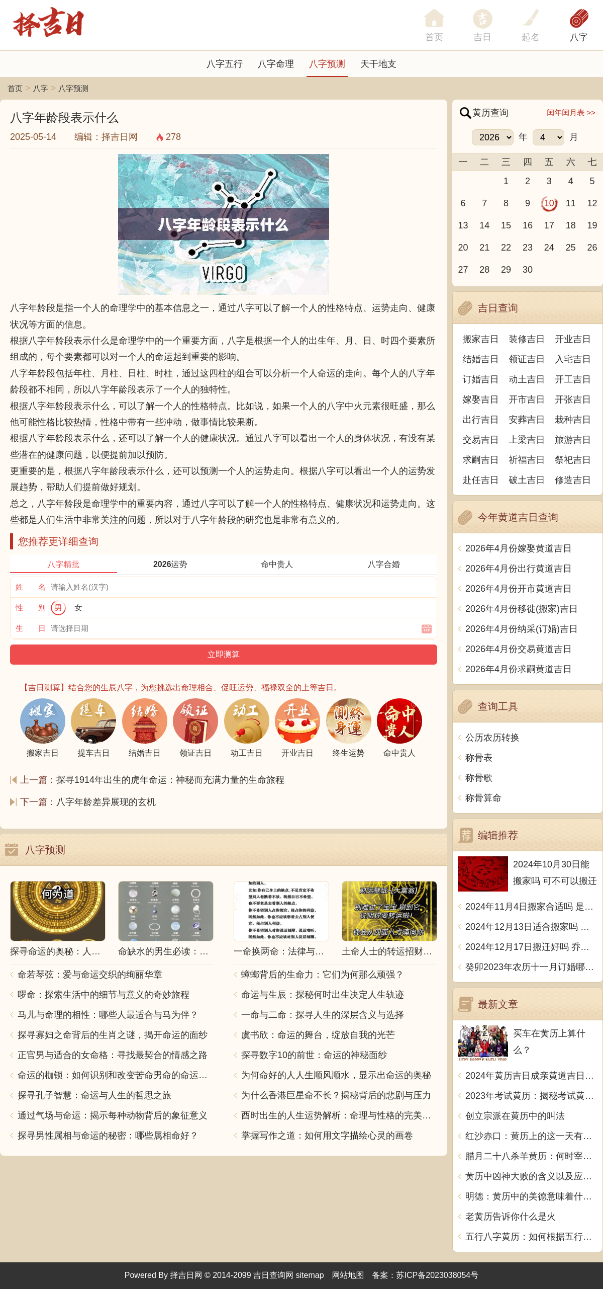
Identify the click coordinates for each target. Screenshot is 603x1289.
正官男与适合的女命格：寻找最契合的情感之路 (113, 1055)
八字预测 (327, 64)
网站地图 (348, 1275)
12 (592, 203)
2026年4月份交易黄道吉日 (518, 649)
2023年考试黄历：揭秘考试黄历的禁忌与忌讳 (531, 1096)
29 (506, 270)
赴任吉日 (481, 480)
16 (528, 225)
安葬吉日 (527, 420)
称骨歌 (478, 778)
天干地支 (378, 64)
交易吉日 (481, 440)
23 (528, 248)
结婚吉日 (481, 359)
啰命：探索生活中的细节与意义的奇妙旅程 (103, 995)
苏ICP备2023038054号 (437, 1275)
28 (484, 270)
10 (549, 203)
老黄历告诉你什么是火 (510, 1217)
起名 (531, 37)
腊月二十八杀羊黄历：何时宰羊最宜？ (531, 1156)
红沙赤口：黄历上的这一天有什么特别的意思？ (531, 1136)
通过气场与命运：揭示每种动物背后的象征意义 (113, 1115)
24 (549, 248)
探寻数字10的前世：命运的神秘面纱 (314, 1055)
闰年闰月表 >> (571, 112)
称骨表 (478, 758)
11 (571, 203)
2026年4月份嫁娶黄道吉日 (518, 548)
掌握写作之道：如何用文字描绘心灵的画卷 (327, 1136)
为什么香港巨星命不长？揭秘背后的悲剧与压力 (336, 1095)
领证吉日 (527, 359)
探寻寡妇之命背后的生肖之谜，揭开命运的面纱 (113, 1035)
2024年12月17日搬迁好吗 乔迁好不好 (531, 947)
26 (592, 248)
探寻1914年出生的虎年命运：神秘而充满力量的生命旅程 (170, 780)
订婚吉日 (481, 379)
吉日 (482, 37)
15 (506, 225)
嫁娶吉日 (481, 399)
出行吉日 (481, 420)
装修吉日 (527, 339)
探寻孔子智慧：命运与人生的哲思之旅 (94, 1095)
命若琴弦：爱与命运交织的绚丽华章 (90, 975)
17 (549, 225)
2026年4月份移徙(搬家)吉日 (521, 609)
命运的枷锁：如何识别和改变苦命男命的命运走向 (116, 1075)
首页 (15, 88)
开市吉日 (527, 399)
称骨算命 (483, 798)
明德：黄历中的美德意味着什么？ (531, 1196)
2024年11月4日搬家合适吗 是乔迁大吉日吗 (531, 907)
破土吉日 (527, 480)
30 (528, 270)
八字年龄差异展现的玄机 (106, 802)
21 (484, 248)
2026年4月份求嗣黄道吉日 (518, 669)
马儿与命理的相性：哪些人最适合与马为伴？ (108, 1015)
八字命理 (276, 64)
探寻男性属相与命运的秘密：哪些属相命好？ (108, 1136)
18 (571, 225)
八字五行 (225, 64)
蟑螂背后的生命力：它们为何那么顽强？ (322, 975)
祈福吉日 (527, 460)
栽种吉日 (573, 420)
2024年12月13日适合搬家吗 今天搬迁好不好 (531, 927)
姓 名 (31, 587)
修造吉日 (573, 480)
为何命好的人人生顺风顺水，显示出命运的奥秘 (336, 1075)
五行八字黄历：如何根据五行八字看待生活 (531, 1237)
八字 (579, 37)
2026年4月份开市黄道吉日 (518, 589)
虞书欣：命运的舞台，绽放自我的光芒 (318, 1035)
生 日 (31, 628)
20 (463, 248)
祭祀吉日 (573, 460)
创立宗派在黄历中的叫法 (515, 1116)
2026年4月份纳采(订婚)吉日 (521, 629)
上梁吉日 (527, 440)
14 (484, 225)
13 (463, 225)
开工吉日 (573, 379)
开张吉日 (573, 399)
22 (506, 248)
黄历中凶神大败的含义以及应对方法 (531, 1176)
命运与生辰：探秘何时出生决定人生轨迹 (322, 995)
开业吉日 (573, 339)
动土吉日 (527, 379)
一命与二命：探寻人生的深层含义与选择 (322, 1015)
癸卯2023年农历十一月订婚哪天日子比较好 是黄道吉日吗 (531, 967)
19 (592, 225)
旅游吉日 (573, 440)
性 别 (31, 607)
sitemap (310, 1275)
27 (463, 270)
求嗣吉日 (481, 460)
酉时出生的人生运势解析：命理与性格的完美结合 (339, 1115)
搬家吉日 (481, 339)
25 (571, 248)
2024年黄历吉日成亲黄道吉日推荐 (531, 1076)
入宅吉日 (573, 359)
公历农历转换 (492, 738)
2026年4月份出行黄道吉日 (518, 568)
